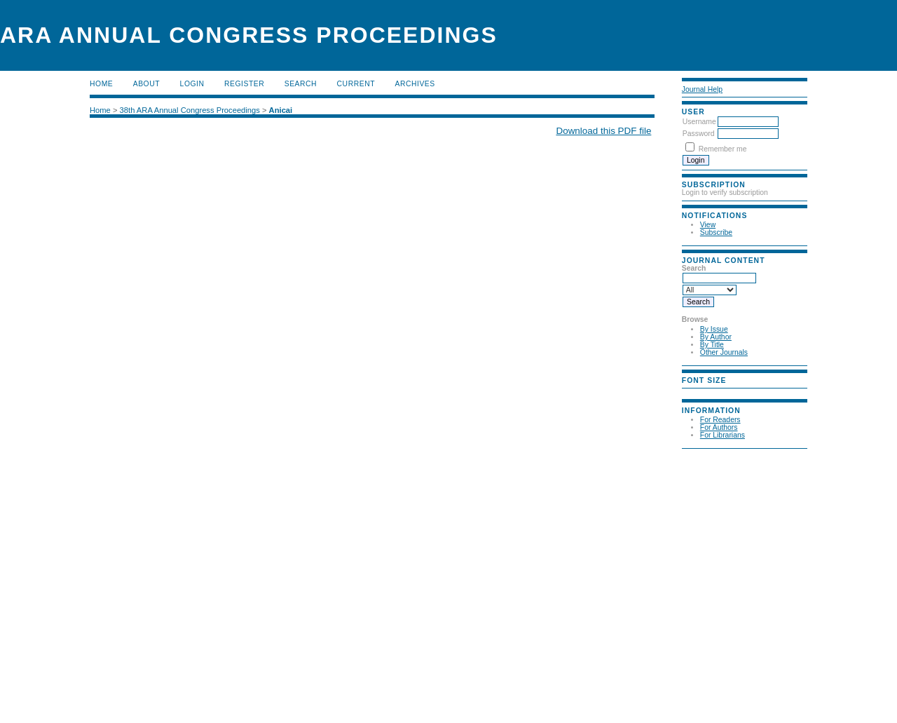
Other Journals (724, 352)
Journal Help (702, 89)
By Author (716, 337)
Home (101, 84)
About (146, 84)
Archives (414, 84)
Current (356, 84)
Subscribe (716, 232)
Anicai (281, 110)
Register (244, 84)
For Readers (720, 420)
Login (192, 84)
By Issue (714, 329)
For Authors (719, 427)
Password (699, 133)
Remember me (723, 149)
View (707, 225)
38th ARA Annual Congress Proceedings (190, 110)
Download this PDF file (603, 131)
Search (301, 84)
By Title (712, 345)
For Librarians (722, 435)
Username (699, 122)
